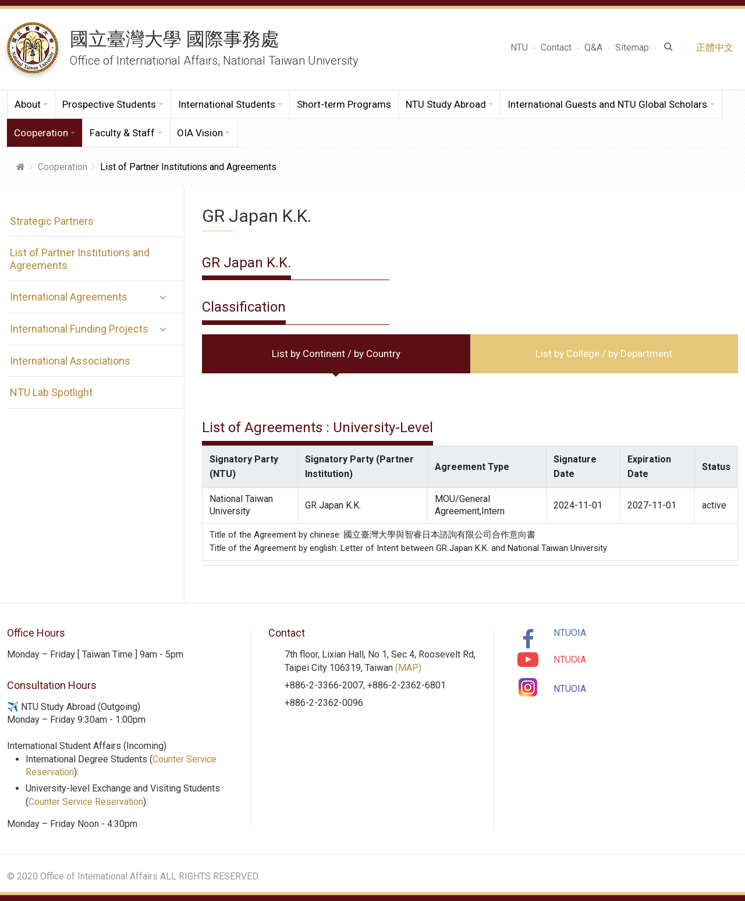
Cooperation (41, 133)
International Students (226, 104)
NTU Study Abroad (446, 104)
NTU (519, 47)
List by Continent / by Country (336, 353)
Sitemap (632, 47)
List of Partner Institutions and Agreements (77, 258)
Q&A (593, 47)
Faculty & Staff (122, 133)
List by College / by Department (603, 353)
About (28, 104)
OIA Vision (200, 133)
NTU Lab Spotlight (48, 392)
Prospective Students (109, 104)
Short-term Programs (344, 104)
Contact (556, 47)
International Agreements (66, 297)
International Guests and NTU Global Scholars (607, 104)
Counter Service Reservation (86, 801)
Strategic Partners (49, 221)
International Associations (67, 361)
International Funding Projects (76, 329)
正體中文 (717, 47)
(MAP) (408, 667)
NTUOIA (570, 632)
